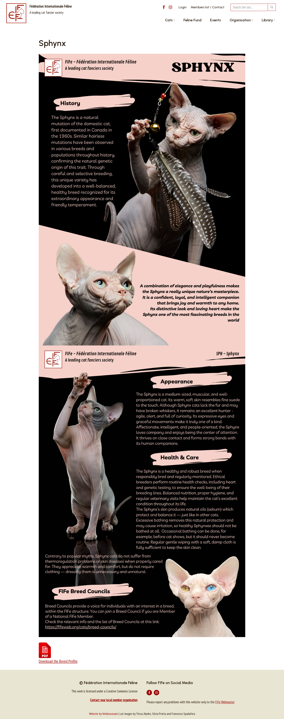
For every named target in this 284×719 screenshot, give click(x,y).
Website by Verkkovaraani (103, 714)
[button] (174, 20)
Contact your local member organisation (113, 700)
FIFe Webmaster (225, 702)
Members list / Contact (207, 7)
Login (183, 7)
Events (215, 20)
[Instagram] (170, 7)
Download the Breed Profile (58, 661)
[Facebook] (164, 7)
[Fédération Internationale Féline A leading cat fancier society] (39, 13)
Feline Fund (192, 20)
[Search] (249, 7)
